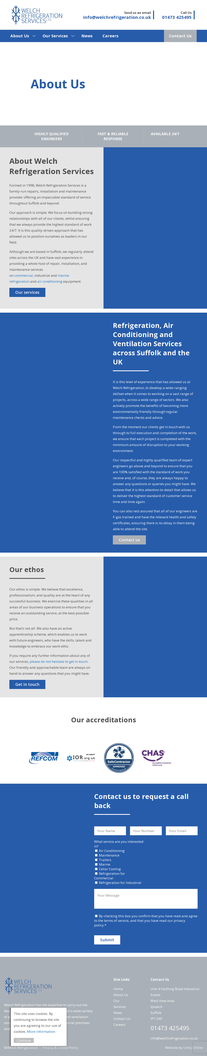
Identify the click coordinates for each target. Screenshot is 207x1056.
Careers (110, 36)
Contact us (129, 539)
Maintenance (109, 855)
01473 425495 (169, 1028)
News (87, 36)
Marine (104, 864)
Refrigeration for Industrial (120, 882)
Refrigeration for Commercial (109, 875)
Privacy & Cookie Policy (60, 1047)
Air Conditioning (112, 850)
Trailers (105, 860)
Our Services (55, 36)
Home (118, 989)
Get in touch (27, 684)
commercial (23, 275)
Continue (24, 1040)
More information (41, 1031)
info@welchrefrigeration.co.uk (174, 1038)
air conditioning (49, 281)
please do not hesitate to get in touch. (59, 661)
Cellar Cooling (110, 869)
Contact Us (180, 36)
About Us (19, 36)
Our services (27, 292)
